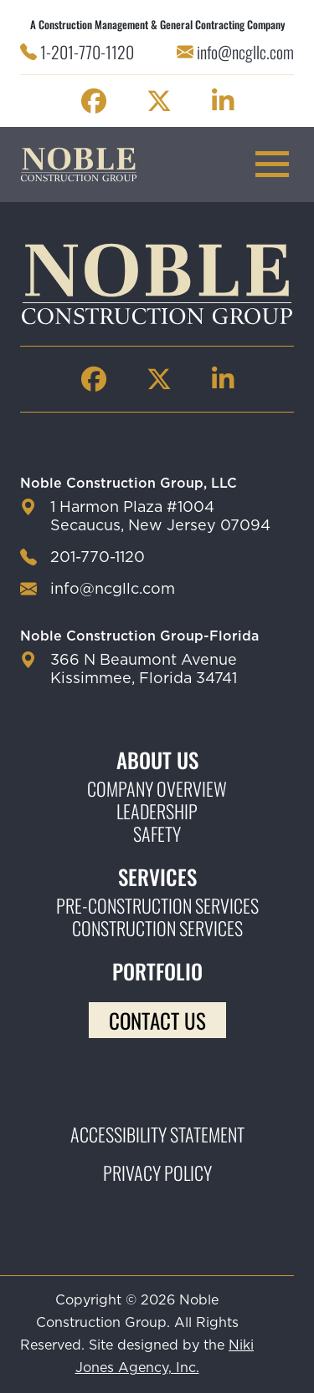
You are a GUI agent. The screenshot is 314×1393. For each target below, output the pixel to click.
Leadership (157, 811)
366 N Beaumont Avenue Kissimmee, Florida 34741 (143, 669)
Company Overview (157, 789)
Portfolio (157, 971)
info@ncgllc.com (245, 51)
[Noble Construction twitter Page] (159, 101)
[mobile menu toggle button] (272, 164)
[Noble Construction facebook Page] (93, 101)
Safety (157, 834)
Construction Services (157, 928)
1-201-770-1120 (87, 51)
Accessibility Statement (157, 1134)
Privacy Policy (157, 1172)
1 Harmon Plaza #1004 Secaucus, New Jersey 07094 (160, 517)
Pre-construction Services (157, 905)
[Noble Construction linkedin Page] (223, 101)
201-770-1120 (97, 557)
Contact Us (157, 1020)
